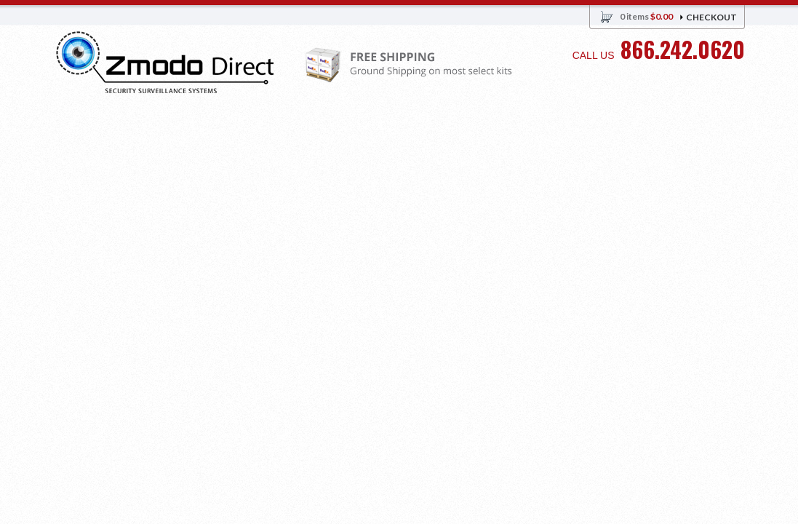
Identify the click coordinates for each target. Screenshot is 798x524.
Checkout (711, 17)
